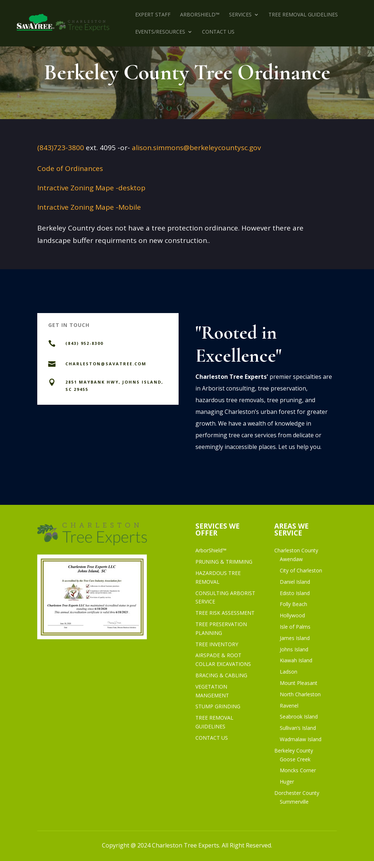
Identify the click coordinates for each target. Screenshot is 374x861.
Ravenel (289, 705)
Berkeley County (293, 750)
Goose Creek (295, 759)
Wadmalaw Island (300, 739)
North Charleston (300, 694)
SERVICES (240, 15)
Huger (287, 781)
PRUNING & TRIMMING (223, 561)
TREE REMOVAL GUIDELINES (303, 15)
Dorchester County (296, 792)
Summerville (294, 801)
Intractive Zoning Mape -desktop (91, 188)
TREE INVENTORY (216, 644)
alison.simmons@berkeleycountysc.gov (196, 147)
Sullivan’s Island (298, 727)
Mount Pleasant (298, 682)
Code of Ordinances (70, 168)
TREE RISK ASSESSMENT (225, 612)
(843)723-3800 (60, 147)
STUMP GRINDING (217, 706)
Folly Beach (293, 604)
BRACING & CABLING (221, 675)
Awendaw (291, 559)
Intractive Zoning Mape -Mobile (89, 207)
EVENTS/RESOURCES (160, 32)
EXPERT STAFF (153, 15)
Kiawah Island (296, 660)
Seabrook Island (299, 716)
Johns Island (294, 649)
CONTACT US (218, 32)
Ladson (288, 671)
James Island (295, 638)
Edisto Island (295, 593)
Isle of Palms (295, 626)
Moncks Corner (298, 770)
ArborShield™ (200, 15)
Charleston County (296, 550)
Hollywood (292, 615)
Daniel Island (295, 581)
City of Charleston (301, 570)
